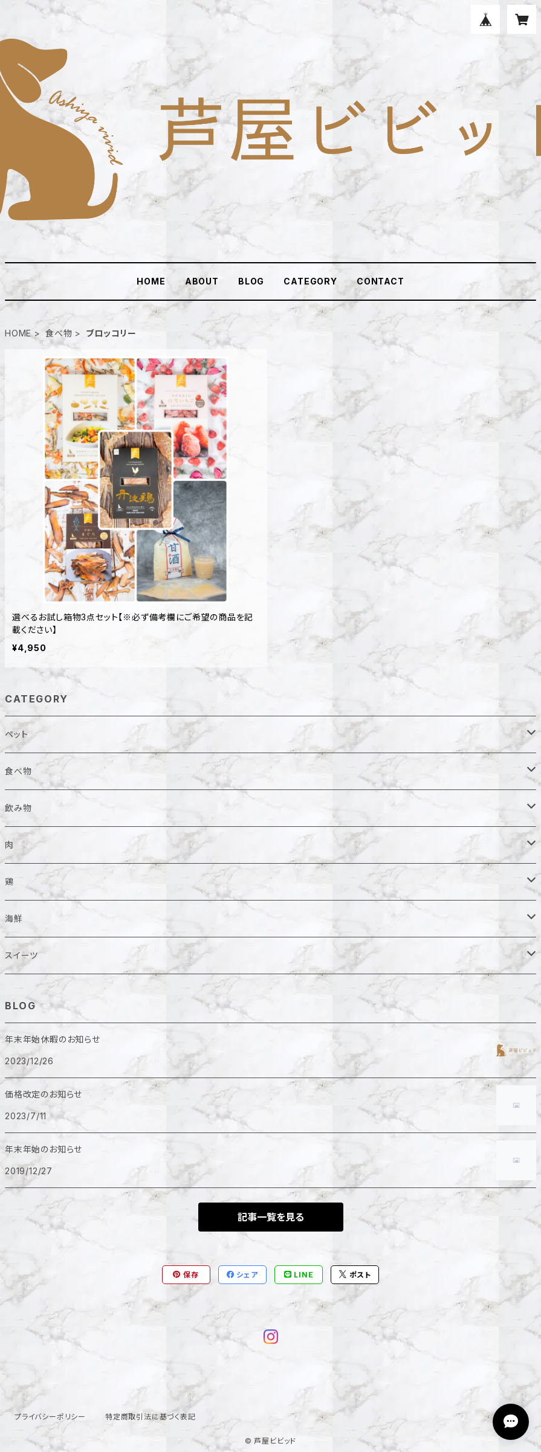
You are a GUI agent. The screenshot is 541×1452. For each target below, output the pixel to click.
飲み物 (18, 808)
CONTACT (380, 281)
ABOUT (202, 281)
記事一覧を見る (271, 1217)
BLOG (251, 281)
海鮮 (14, 918)
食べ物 (58, 333)
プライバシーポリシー (50, 1416)
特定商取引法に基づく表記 (150, 1416)
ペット (16, 734)
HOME (151, 281)
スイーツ (21, 955)
